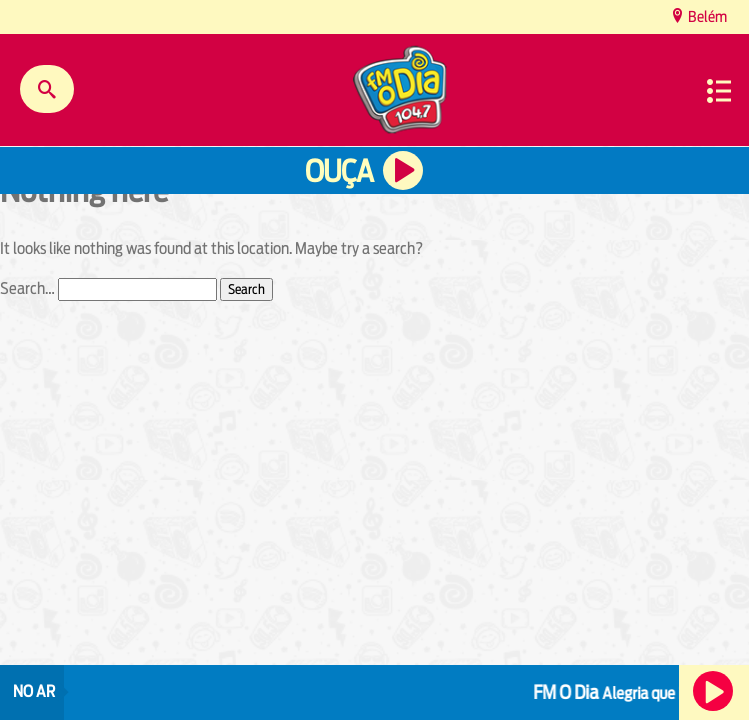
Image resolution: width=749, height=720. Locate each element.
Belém (706, 16)
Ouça (339, 171)
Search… (27, 288)
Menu (719, 91)
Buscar (47, 89)
